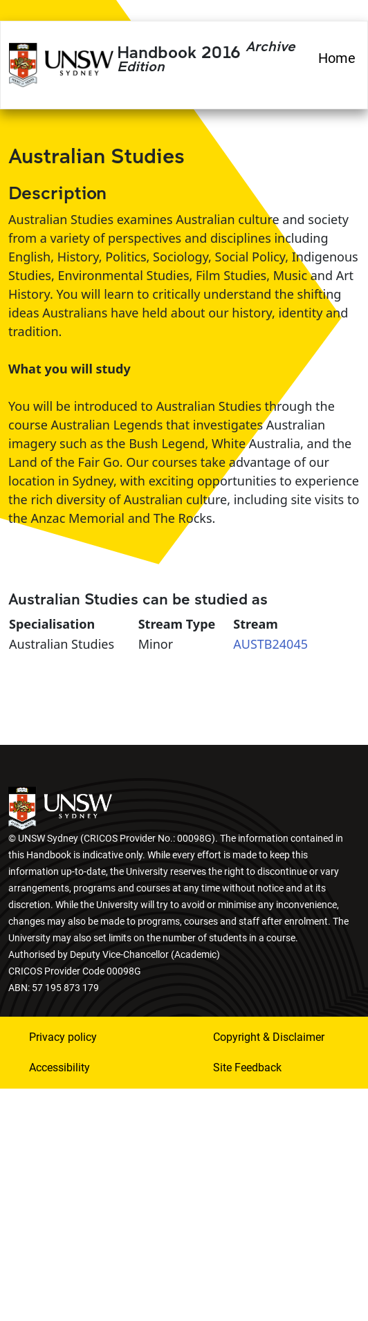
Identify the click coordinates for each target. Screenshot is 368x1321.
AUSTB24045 (270, 644)
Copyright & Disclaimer (268, 1037)
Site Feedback (247, 1067)
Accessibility (59, 1067)
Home (337, 58)
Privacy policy (63, 1037)
